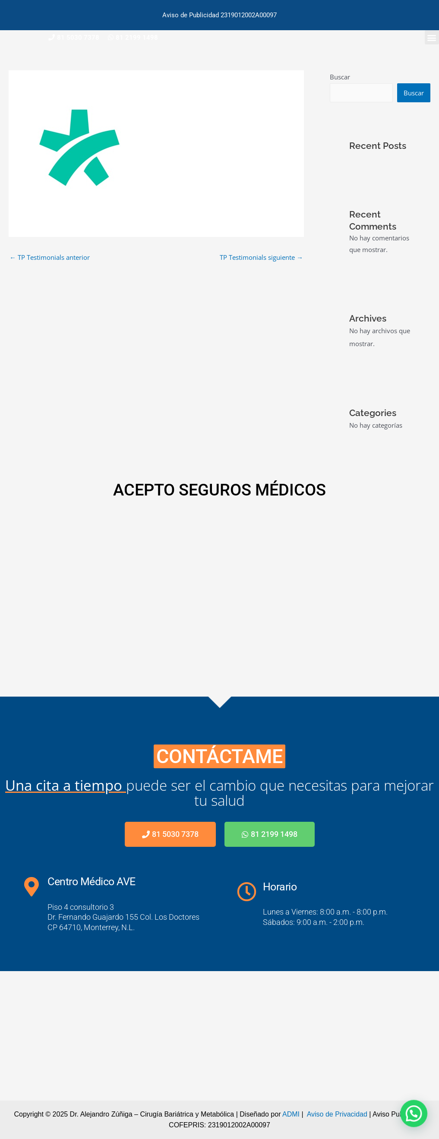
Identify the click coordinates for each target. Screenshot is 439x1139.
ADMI (291, 1114)
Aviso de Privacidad (337, 1114)
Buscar (340, 77)
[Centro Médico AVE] (219, 1036)
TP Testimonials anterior (49, 257)
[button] (432, 37)
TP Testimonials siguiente (261, 257)
